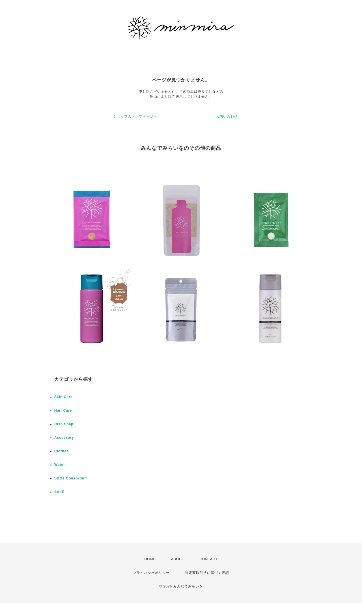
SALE (59, 492)
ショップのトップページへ (135, 116)
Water (59, 465)
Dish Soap (64, 424)
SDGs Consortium (71, 478)
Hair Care (63, 410)
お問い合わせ (227, 116)
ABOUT (177, 559)
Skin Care (63, 397)
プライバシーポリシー (151, 573)
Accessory (64, 438)
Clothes (61, 451)
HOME (150, 559)
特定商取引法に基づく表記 (207, 573)
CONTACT (208, 559)
